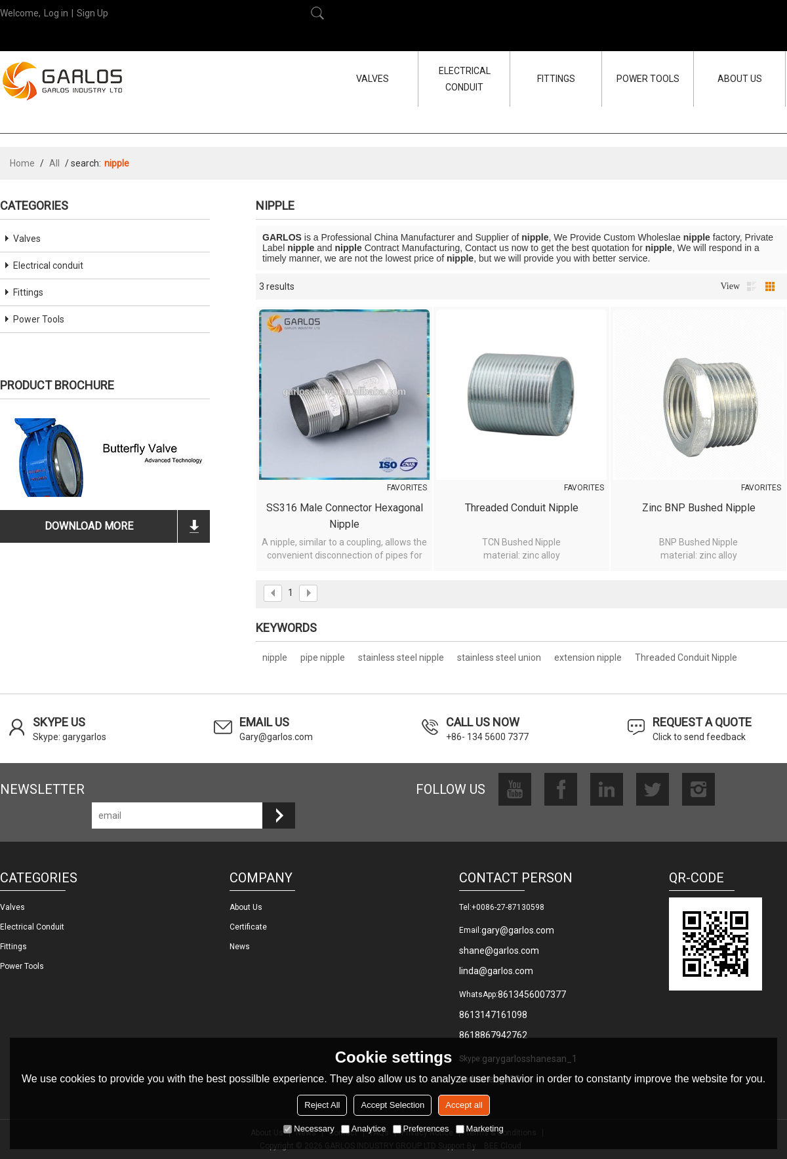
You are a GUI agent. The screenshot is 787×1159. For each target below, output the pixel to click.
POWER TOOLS (647, 78)
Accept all (463, 1105)
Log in (56, 13)
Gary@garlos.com (276, 737)
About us (246, 907)
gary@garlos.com (517, 930)
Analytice (363, 1128)
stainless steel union (499, 657)
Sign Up (92, 13)
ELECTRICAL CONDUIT (465, 79)
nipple (274, 657)
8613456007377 (532, 994)
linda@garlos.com (496, 971)
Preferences (421, 1128)
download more (89, 526)
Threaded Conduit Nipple (521, 507)
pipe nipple (322, 657)
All (54, 163)
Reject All (322, 1105)
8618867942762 (493, 1035)
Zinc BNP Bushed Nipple (699, 507)
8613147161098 (493, 1015)
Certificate (248, 927)
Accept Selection (392, 1105)
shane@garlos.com (499, 950)
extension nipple (588, 657)
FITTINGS (556, 78)
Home (22, 163)
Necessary (308, 1128)
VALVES (372, 78)
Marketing (480, 1128)
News (240, 946)
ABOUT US (739, 78)
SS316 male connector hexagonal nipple (344, 515)
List (751, 286)
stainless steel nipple (401, 657)
